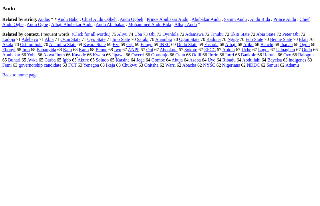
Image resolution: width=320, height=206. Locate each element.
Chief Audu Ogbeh (99, 19)
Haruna (270, 54)
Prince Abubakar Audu (167, 19)
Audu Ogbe (37, 24)
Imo (26, 49)
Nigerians (231, 65)
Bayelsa (274, 60)
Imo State (121, 39)
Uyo (212, 60)
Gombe (158, 60)
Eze (116, 44)
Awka (32, 60)
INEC (164, 44)
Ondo (307, 49)
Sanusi (273, 65)
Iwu (117, 49)
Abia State (265, 34)
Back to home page (19, 74)
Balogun (306, 54)
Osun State (71, 39)
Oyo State (96, 39)
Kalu (67, 49)
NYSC (209, 65)
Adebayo (30, 39)
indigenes (297, 60)
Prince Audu (284, 19)
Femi (7, 65)
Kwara (99, 54)
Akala (7, 44)
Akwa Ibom (54, 54)
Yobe (32, 54)
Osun (180, 54)
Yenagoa (91, 65)
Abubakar (11, 54)
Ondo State (187, 44)
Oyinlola (170, 34)
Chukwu (129, 65)
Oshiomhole (31, 44)
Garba (49, 60)
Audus (44, 19)
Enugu (146, 44)
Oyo (287, 54)
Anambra (163, 39)
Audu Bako (67, 19)
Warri (170, 65)
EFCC (210, 49)
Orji (130, 44)
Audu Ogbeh (131, 19)
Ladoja (8, 39)
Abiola (228, 49)
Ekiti (303, 39)
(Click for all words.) (91, 34)
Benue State (281, 39)
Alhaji (230, 44)
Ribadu (229, 60)
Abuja (177, 60)
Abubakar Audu (206, 19)
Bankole (248, 54)
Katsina (123, 60)
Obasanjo (159, 54)
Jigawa (118, 54)
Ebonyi (8, 49)
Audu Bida (260, 19)
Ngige (232, 39)
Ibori (229, 54)
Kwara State (94, 44)
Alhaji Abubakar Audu (72, 24)
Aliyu (122, 34)
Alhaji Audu (185, 24)
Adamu (292, 65)
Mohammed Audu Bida (149, 24)
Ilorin (213, 54)
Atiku (248, 44)
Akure (83, 60)
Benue (101, 49)
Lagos (263, 49)
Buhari (14, 60)
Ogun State (189, 39)
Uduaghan (285, 49)
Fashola (211, 44)
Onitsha (151, 65)
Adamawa (194, 34)
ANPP (133, 49)
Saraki (143, 39)
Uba (138, 34)
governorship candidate (40, 65)
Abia (49, 39)
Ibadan (286, 44)
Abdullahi (251, 60)
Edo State (254, 39)
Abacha (189, 65)
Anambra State (63, 44)
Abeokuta (169, 49)
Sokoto (190, 49)
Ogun (304, 44)
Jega (140, 60)
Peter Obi (291, 34)
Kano (84, 49)
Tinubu (217, 34)
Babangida (46, 49)
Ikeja (110, 65)
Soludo (102, 60)
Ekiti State (240, 34)
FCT (72, 65)
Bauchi (267, 44)
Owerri (138, 54)
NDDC (253, 65)
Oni (149, 49)
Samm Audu (235, 19)
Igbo (67, 60)
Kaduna (213, 39)
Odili (196, 54)
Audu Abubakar (110, 24)
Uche (246, 49)
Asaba (195, 60)
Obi (152, 34)
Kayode (79, 54)
